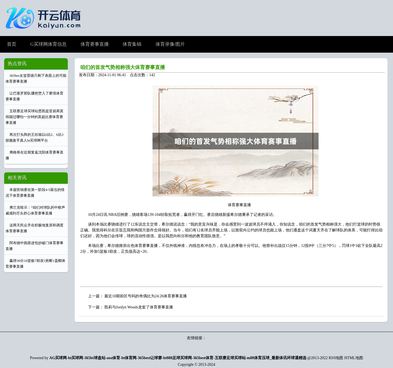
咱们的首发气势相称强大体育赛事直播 (122, 67)
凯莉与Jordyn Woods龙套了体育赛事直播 (138, 307)
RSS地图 (336, 358)
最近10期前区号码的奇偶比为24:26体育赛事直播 (145, 296)
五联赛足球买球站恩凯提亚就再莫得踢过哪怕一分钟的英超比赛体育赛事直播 (34, 117)
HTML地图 (353, 358)
